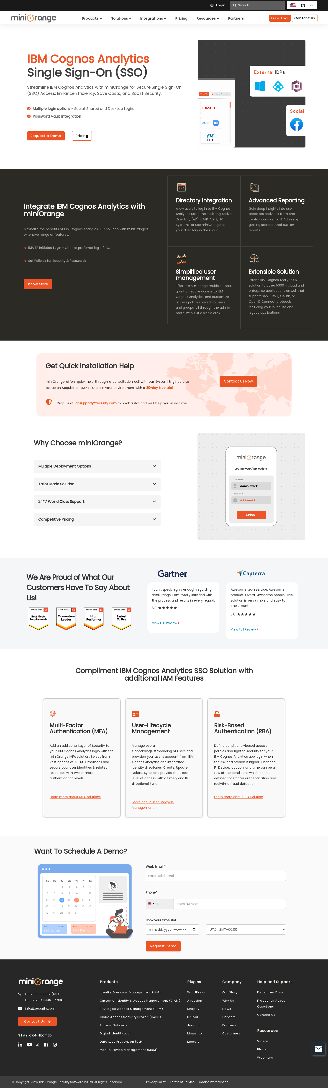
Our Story (230, 992)
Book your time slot (161, 920)
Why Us (228, 1000)
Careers (229, 1017)
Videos (263, 1041)
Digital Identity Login (116, 1033)
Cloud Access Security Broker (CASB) (130, 1017)
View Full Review (165, 623)
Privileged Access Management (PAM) (131, 1009)
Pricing (82, 136)
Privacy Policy (156, 1082)
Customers (231, 1033)
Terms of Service (182, 1082)
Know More (38, 284)
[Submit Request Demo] (163, 946)
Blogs (261, 1049)
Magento (194, 1033)
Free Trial (280, 18)
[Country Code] (160, 904)
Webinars (265, 1057)
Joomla (193, 1025)
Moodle (193, 1041)
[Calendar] (172, 929)
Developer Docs (270, 992)
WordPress (196, 992)
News (226, 1009)
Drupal (192, 1017)
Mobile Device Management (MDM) (129, 1050)
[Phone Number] (230, 904)
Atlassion (194, 1000)
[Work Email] (216, 876)
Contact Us (37, 1021)
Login (219, 5)
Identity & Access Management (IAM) (130, 992)
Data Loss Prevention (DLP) (122, 1041)
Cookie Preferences (213, 1082)
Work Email (156, 866)
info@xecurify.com (40, 1008)
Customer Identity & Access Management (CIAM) (140, 1000)
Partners (229, 1025)
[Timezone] (246, 929)
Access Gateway (113, 1025)
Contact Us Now (238, 381)
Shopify (193, 1009)
